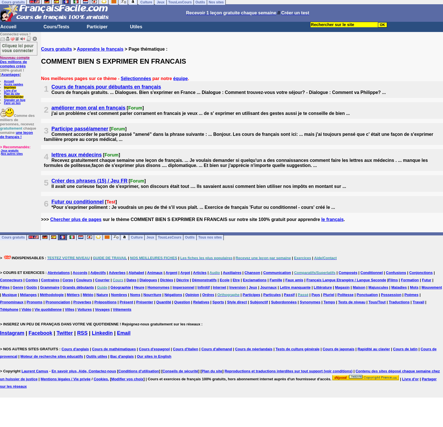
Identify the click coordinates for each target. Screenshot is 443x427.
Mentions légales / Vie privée (66, 379)
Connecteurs (11, 280)
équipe (180, 78)
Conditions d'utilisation (138, 371)
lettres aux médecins (76, 155)
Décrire (182, 280)
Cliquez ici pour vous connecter (18, 48)
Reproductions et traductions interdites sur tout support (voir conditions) (289, 371)
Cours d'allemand (216, 349)
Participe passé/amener (79, 129)
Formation (410, 280)
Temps (329, 302)
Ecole (225, 280)
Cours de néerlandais (253, 349)
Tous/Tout (377, 302)
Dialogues (148, 280)
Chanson (252, 273)
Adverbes (117, 273)
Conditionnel (372, 273)
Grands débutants (78, 287)
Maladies (399, 287)
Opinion (192, 295)
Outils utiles (96, 356)
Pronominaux (11, 302)
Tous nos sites (210, 238)
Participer (97, 26)
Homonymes (158, 287)
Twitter (65, 333)
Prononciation (57, 302)
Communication (277, 273)
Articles (200, 273)
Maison (359, 287)
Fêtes (5, 287)
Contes (31, 280)
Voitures (84, 309)
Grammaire (50, 287)
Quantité (163, 302)
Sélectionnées (136, 78)
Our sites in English (154, 356)
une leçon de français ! (16, 134)
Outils (190, 238)
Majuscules (378, 287)
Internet (219, 287)
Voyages (102, 309)
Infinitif (203, 287)
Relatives (201, 302)
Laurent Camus (34, 371)
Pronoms (34, 302)
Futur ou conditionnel (77, 202)
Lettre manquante (295, 287)
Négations (173, 295)
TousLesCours (169, 238)
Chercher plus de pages (75, 219)
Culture (137, 238)
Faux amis (294, 280)
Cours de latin (405, 349)
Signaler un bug (14, 100)
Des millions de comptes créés (15, 61)
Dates (131, 280)
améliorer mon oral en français (88, 108)
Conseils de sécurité (180, 371)
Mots (414, 287)
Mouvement (432, 287)
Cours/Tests (56, 26)
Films (393, 280)
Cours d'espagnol (154, 349)
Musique (9, 295)
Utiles (136, 26)
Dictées (166, 280)
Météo (88, 295)
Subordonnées (284, 302)
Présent (126, 302)
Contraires (50, 280)
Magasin (342, 287)
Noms (135, 295)
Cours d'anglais (75, 349)
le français (332, 219)
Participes (251, 295)
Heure (139, 287)
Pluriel (329, 295)
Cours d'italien (185, 349)
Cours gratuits (56, 49)
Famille (276, 280)
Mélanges (28, 295)
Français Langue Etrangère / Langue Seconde (346, 280)
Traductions (399, 302)
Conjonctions (421, 273)
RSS (82, 333)
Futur (426, 280)
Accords (80, 273)
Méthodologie (52, 295)
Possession (391, 295)
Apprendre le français (100, 49)
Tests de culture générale (297, 349)
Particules (272, 295)
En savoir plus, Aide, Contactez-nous (83, 371)
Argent (171, 273)
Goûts (31, 287)
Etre (236, 280)
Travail (418, 302)
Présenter (144, 302)
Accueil (8, 26)
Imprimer (10, 87)
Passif (289, 295)
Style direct (237, 302)
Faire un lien (12, 103)
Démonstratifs (204, 280)
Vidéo (26, 309)
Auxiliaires (232, 273)
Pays (315, 295)
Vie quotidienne (48, 309)
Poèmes (411, 295)
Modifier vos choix (127, 379)
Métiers (73, 295)
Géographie (120, 287)
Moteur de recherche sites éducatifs (51, 356)
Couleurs (84, 280)
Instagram (12, 333)
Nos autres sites (12, 153)
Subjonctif (259, 302)
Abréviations (58, 273)
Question (182, 302)
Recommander (13, 96)
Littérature (323, 287)
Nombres (119, 295)
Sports (218, 302)
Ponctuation (367, 295)
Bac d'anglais (122, 356)
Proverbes (82, 302)
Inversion (237, 287)
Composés (347, 273)
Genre (18, 287)
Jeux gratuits (9, 150)
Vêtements (122, 309)
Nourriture (153, 295)
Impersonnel (183, 287)
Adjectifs (98, 273)
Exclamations (255, 280)
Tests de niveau (352, 302)
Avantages (10, 74)
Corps (67, 280)
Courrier (102, 280)
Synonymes (310, 302)
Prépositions (105, 302)
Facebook (40, 333)
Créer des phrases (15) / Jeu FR (89, 181)
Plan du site (12, 93)
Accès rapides (13, 84)
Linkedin (102, 333)
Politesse (345, 295)
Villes (69, 309)
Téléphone (9, 309)
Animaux (155, 273)
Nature (102, 295)
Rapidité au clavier (373, 349)
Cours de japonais (339, 349)
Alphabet (136, 273)
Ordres (208, 295)
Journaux (268, 287)
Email (124, 333)
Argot (185, 273)
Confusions (396, 273)
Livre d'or (10, 90)
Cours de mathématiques (114, 349)
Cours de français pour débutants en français (106, 87)
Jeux (150, 238)
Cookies (101, 379)
